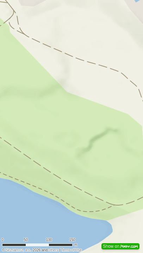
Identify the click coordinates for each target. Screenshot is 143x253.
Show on (120, 246)
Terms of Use (71, 250)
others (53, 250)
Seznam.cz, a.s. (18, 250)
